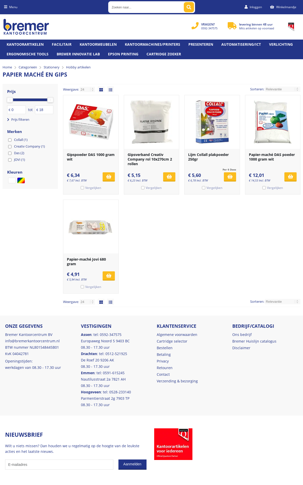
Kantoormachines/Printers (152, 44)
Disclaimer (241, 347)
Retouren (165, 367)
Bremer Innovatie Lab (78, 54)
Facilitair (61, 44)
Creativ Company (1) (29, 146)
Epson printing (123, 54)
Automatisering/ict (241, 44)
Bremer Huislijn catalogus (254, 341)
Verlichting (281, 44)
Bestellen (165, 347)
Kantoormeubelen (98, 44)
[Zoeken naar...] (189, 7)
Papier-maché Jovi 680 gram (86, 261)
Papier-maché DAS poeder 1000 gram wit (272, 157)
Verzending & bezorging (177, 381)
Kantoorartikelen (25, 44)
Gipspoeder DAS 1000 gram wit (91, 157)
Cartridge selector (172, 341)
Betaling (164, 354)
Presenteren (200, 44)
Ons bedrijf (242, 334)
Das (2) (19, 153)
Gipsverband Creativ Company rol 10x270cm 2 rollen (150, 159)
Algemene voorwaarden (177, 334)
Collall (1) (21, 139)
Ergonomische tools (28, 54)
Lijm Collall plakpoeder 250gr (208, 157)
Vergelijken (93, 188)
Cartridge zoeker (164, 54)
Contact (163, 374)
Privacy (163, 361)
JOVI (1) (19, 159)
